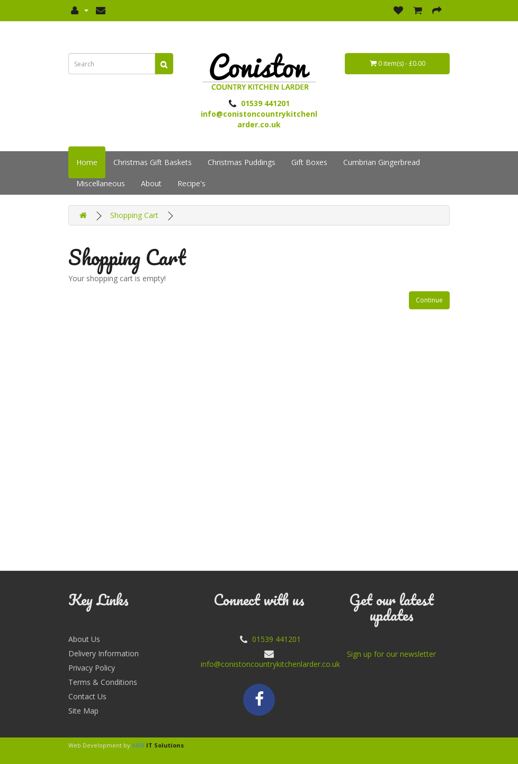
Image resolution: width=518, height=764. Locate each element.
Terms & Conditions (102, 682)
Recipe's (191, 183)
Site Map (83, 711)
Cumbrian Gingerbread (381, 162)
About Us (84, 639)
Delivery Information (103, 653)
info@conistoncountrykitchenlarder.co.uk (270, 664)
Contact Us (87, 696)
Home (86, 162)
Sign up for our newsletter (391, 654)
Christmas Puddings (241, 162)
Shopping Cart (134, 215)
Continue (429, 300)
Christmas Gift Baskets (152, 162)
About (151, 183)
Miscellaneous (100, 183)
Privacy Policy (91, 668)
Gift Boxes (309, 162)
